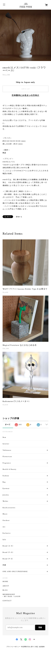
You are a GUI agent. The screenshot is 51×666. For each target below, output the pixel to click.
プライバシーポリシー (13, 646)
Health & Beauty (9, 469)
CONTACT (7, 601)
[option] (25, 35)
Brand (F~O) (8, 552)
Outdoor (6, 520)
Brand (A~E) (8, 546)
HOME (5, 582)
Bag (4, 482)
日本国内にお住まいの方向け (25, 95)
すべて (8, 425)
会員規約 (42, 646)
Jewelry (6, 495)
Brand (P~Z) (8, 559)
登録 (40, 627)
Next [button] (48, 35)
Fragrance (7, 463)
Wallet (5, 501)
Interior (6, 444)
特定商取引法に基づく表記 (29, 646)
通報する (19, 216)
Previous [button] (2, 35)
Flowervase (7, 457)
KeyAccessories (9, 508)
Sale (4, 540)
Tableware (7, 450)
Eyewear (6, 488)
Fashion (6, 476)
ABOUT (6, 586)
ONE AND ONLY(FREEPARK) (15, 571)
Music (5, 514)
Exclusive (6, 533)
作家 (4, 565)
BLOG (5, 590)
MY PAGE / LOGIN (12, 596)
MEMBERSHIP (9, 594)
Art (4, 527)
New (4, 437)
